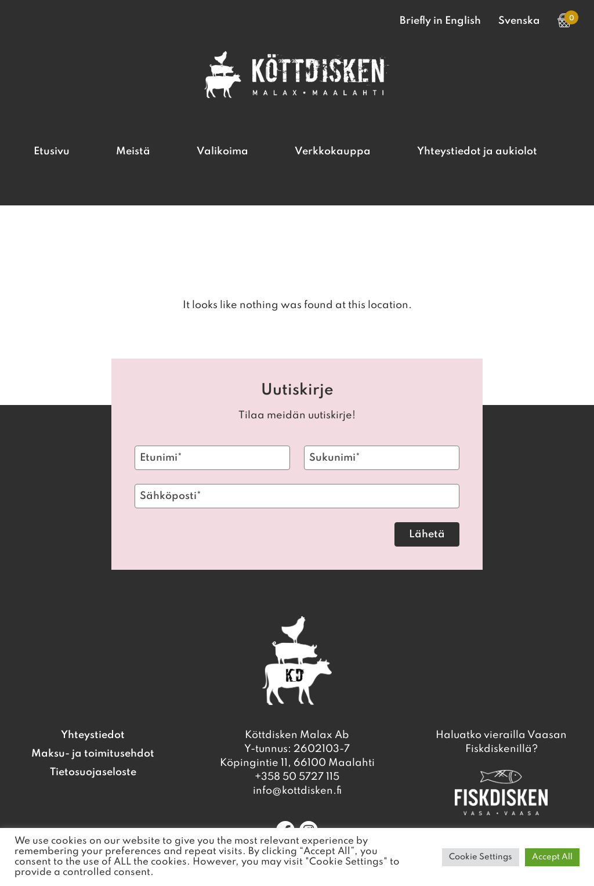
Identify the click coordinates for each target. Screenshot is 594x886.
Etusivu (52, 151)
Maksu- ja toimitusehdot (92, 753)
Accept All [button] (552, 857)
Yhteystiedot (93, 735)
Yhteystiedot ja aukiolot (477, 151)
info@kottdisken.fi (297, 791)
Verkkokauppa (333, 151)
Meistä (133, 151)
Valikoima (222, 151)
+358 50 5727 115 (297, 777)
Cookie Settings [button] (480, 857)
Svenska (519, 21)
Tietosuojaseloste (93, 772)
